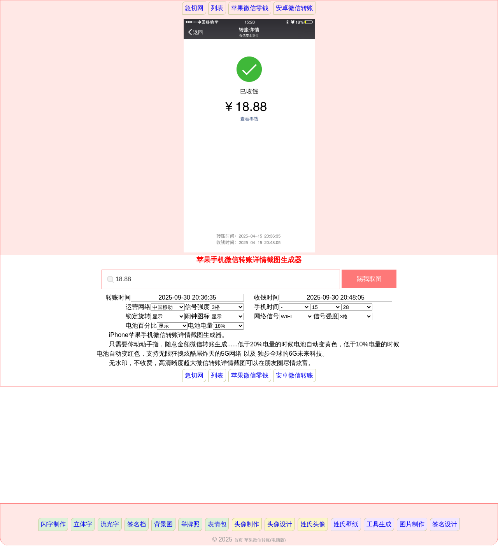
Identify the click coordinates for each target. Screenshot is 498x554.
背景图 (163, 524)
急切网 (194, 8)
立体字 (83, 524)
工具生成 (378, 524)
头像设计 (279, 524)
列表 (217, 8)
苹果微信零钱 (249, 8)
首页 (238, 540)
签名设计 (444, 524)
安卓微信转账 (294, 8)
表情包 (217, 524)
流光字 (109, 524)
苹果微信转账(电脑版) (265, 540)
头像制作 (246, 524)
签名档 (136, 524)
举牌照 (190, 524)
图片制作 (412, 524)
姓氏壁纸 (345, 524)
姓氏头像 (312, 524)
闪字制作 (53, 524)
